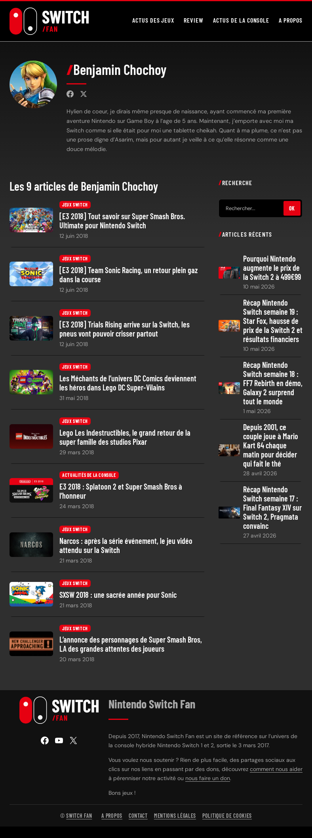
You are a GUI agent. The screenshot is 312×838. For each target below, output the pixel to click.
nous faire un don (207, 778)
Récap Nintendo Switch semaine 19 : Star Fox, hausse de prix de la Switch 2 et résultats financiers (272, 321)
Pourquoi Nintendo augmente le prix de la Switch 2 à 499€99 (272, 267)
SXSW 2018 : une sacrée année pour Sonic (118, 594)
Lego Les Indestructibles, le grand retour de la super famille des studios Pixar (124, 437)
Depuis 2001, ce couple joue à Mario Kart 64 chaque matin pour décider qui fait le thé (270, 445)
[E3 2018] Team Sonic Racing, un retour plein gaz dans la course (128, 275)
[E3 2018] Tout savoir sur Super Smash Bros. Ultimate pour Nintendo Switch (122, 221)
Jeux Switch (75, 204)
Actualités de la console (89, 475)
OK (292, 208)
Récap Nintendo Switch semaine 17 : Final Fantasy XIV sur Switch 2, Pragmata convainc (272, 507)
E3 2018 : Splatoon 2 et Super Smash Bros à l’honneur (120, 491)
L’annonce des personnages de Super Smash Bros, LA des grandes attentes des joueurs (130, 644)
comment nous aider (276, 769)
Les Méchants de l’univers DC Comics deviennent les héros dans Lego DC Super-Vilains (127, 383)
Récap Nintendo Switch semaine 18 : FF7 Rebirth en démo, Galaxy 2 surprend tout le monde (272, 383)
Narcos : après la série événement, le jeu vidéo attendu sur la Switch (125, 545)
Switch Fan (79, 815)
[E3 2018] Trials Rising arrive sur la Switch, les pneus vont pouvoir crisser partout (124, 329)
